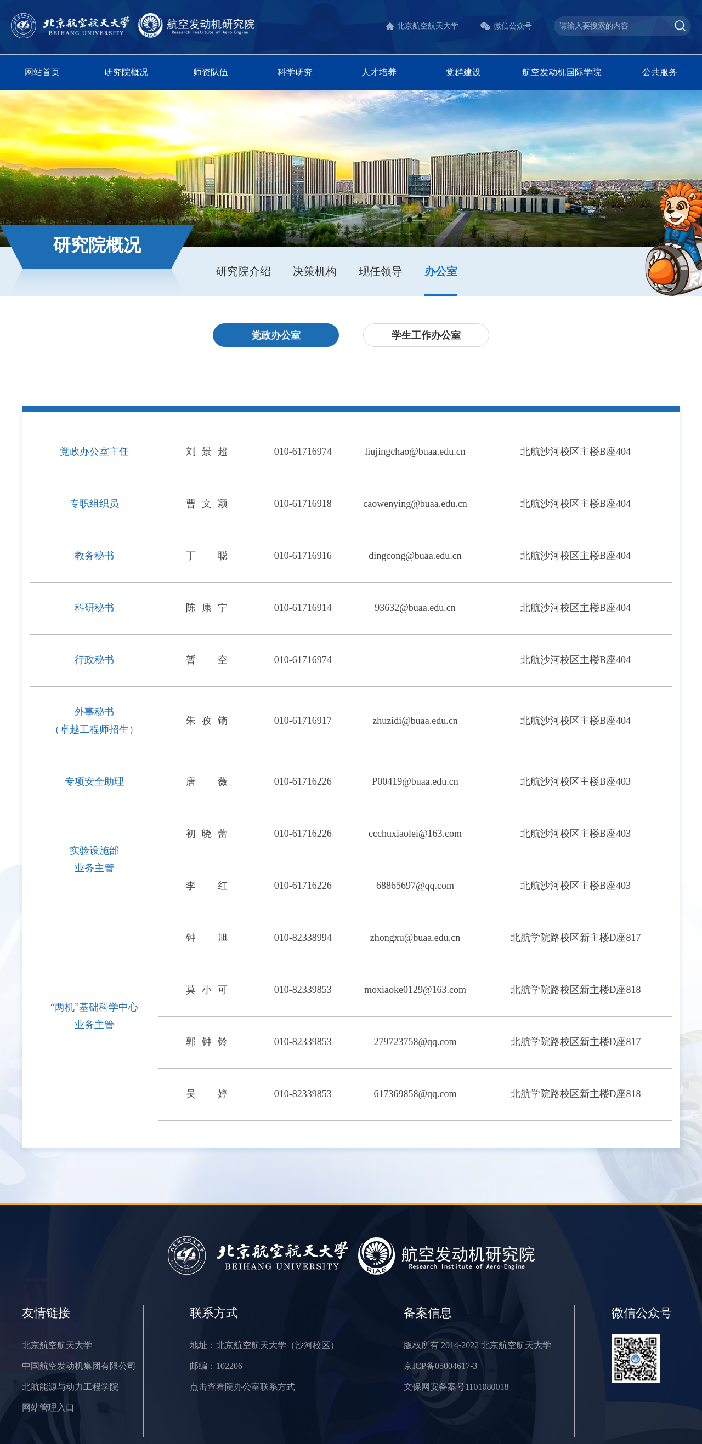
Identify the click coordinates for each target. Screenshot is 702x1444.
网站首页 (42, 72)
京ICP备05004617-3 (440, 1366)
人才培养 (379, 72)
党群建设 (463, 72)
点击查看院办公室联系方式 (242, 1386)
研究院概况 (126, 72)
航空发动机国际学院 (561, 72)
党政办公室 (276, 335)
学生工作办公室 (426, 335)
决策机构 (315, 271)
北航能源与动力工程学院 (70, 1386)
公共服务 (659, 72)
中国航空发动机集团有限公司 (79, 1366)
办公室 (440, 271)
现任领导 (381, 271)
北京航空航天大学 (427, 26)
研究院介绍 (243, 271)
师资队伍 (210, 72)
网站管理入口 (48, 1407)
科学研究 (295, 72)
